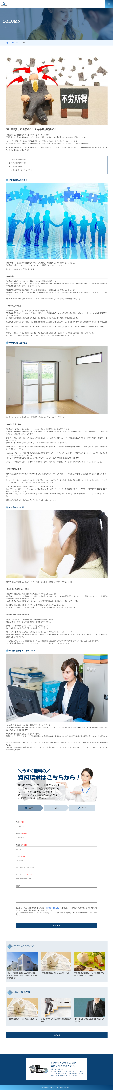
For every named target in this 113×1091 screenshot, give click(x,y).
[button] (109, 4)
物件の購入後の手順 (18, 163)
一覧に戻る (57, 1035)
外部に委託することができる (21, 170)
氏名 (20, 822)
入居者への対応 (16, 167)
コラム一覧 (15, 43)
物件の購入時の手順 (18, 159)
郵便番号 (21, 845)
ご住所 (20, 856)
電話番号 (21, 833)
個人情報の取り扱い (53, 908)
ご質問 (18, 886)
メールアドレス (24, 874)
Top (7, 43)
